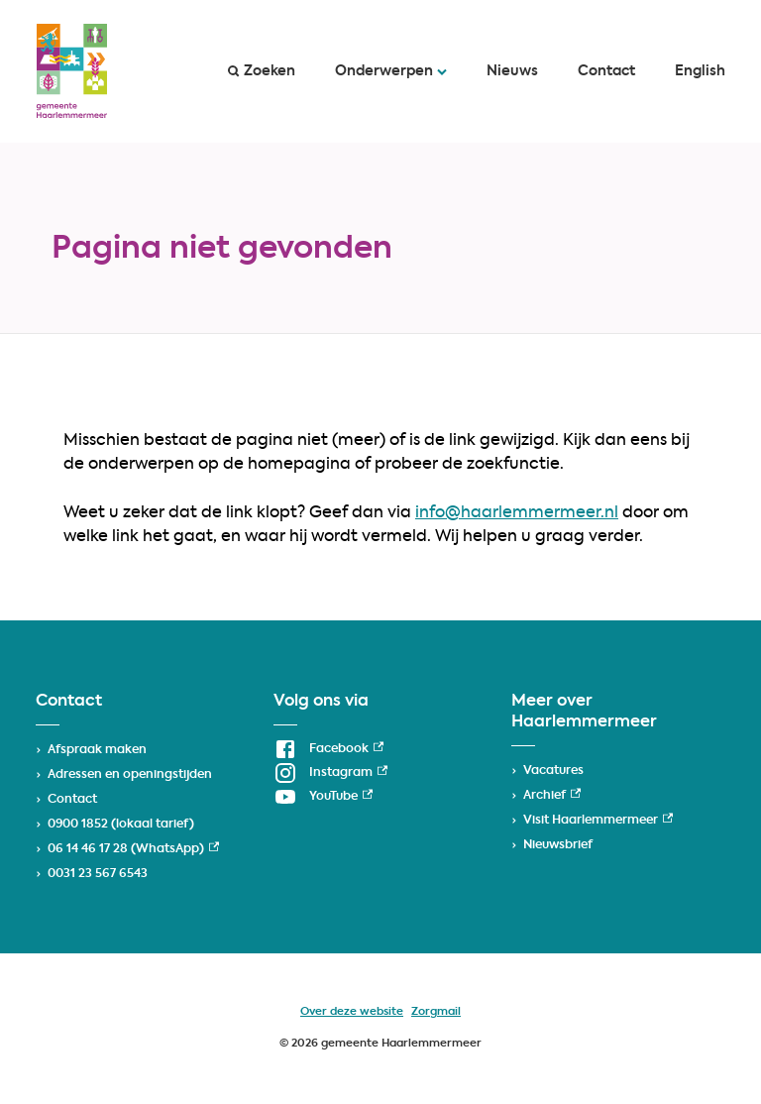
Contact (606, 71)
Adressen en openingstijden (130, 775)
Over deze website (351, 1012)
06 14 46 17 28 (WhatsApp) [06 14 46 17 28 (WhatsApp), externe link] (133, 849)
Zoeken (261, 71)
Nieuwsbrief (558, 845)
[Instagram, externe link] (330, 773)
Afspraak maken (97, 750)
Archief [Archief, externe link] (552, 796)
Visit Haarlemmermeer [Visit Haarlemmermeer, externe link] (598, 821)
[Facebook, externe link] (328, 749)
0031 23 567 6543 (98, 874)
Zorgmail (436, 1012)
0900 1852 (78, 824)
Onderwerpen (391, 71)
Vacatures (553, 771)
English (700, 71)
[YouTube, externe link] (323, 797)
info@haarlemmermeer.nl (516, 513)
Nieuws (512, 71)
